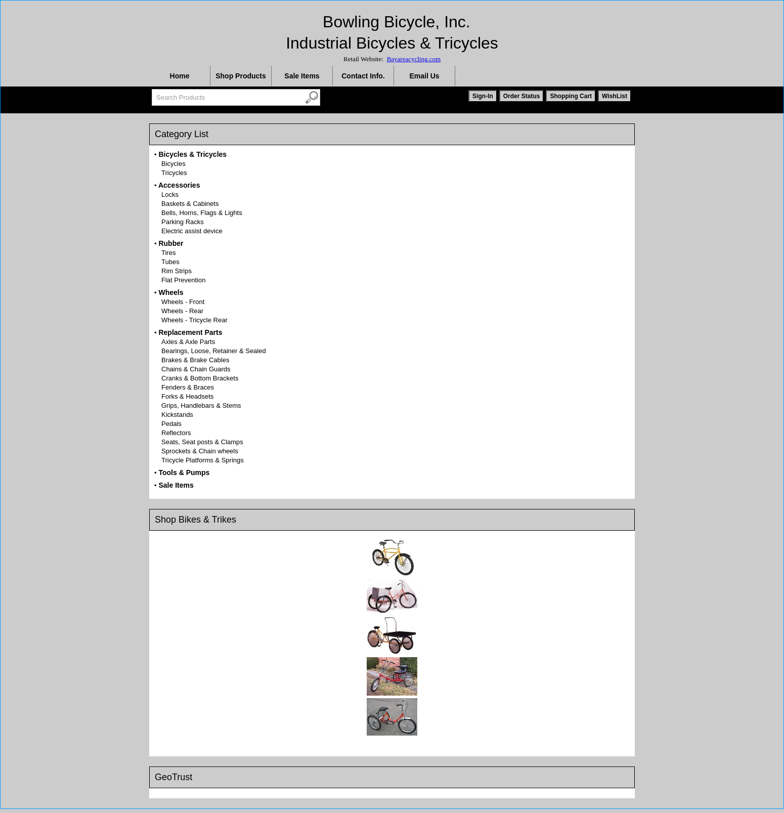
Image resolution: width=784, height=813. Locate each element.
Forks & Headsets (187, 396)
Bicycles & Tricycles (192, 154)
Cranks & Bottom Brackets (199, 378)
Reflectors (176, 433)
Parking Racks (182, 222)
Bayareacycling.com (414, 59)
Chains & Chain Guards (196, 369)
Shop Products (240, 76)
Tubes (170, 262)
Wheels (170, 292)
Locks (170, 194)
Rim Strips (176, 271)
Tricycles (174, 173)
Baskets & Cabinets (190, 203)
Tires (168, 252)
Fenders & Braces (187, 387)
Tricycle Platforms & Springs (202, 460)
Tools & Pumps (183, 472)
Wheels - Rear (182, 311)
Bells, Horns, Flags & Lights (201, 213)
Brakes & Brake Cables (195, 360)
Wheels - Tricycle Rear (194, 320)
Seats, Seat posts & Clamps (202, 442)
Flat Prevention (183, 280)
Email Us (424, 76)
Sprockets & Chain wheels (199, 451)
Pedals (171, 423)
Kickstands (177, 414)
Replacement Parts (190, 332)
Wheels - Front (182, 302)
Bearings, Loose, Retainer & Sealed (213, 351)
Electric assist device (192, 231)
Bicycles (173, 163)
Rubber (170, 243)
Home (180, 76)
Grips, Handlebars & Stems (201, 405)
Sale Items (301, 76)
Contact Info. (363, 76)
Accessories (179, 185)
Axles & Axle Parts (188, 342)
